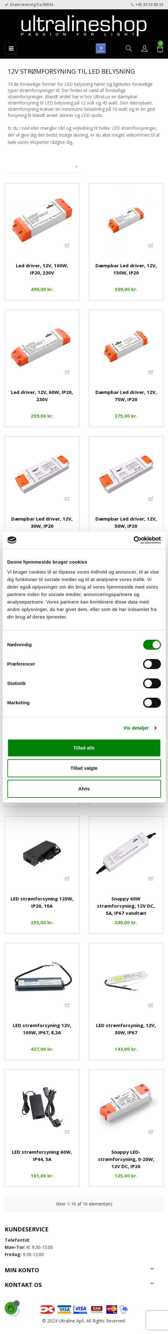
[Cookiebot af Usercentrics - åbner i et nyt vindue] (133, 540)
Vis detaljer (136, 727)
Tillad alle (83, 747)
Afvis (84, 788)
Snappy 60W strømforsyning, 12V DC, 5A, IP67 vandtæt (126, 905)
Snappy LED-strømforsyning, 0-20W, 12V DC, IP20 (126, 1159)
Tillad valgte (83, 768)
